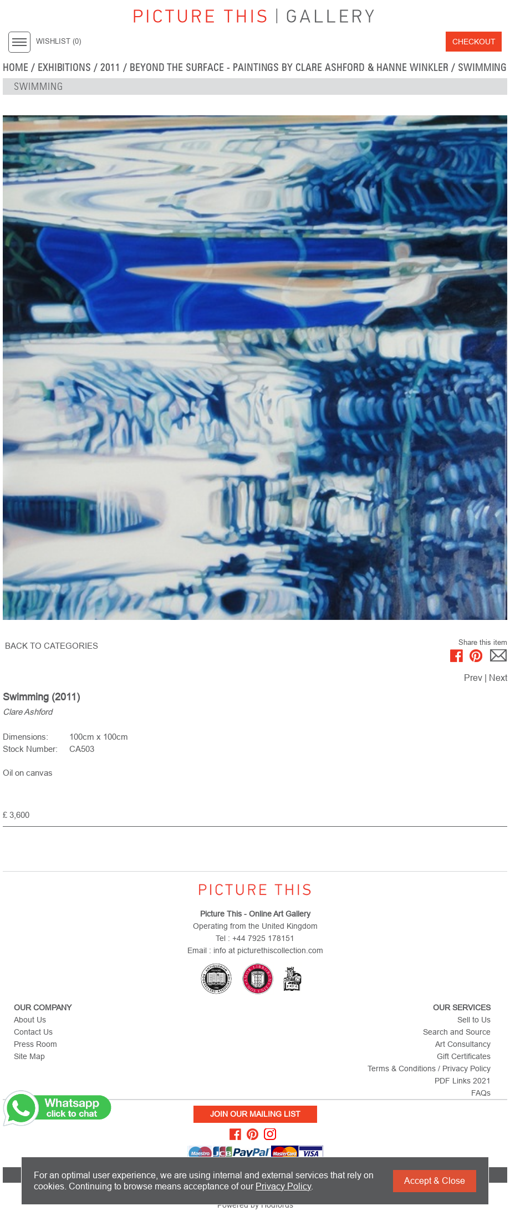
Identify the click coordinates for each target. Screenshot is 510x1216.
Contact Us (33, 1031)
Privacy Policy (283, 1186)
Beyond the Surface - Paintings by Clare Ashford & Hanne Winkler (289, 68)
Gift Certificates (464, 1056)
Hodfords (277, 1204)
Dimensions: (25, 736)
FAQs (481, 1092)
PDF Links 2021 (463, 1080)
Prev (473, 678)
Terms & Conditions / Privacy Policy (429, 1068)
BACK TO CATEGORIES (51, 645)
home (15, 68)
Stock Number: (30, 749)
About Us (30, 1019)
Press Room (35, 1044)
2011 (110, 68)
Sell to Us (474, 1019)
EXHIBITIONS (64, 68)
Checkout (474, 41)
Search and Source (457, 1031)
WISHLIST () (58, 41)
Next (498, 678)
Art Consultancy (463, 1044)
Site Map (29, 1056)
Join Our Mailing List (255, 1114)
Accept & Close (434, 1181)
